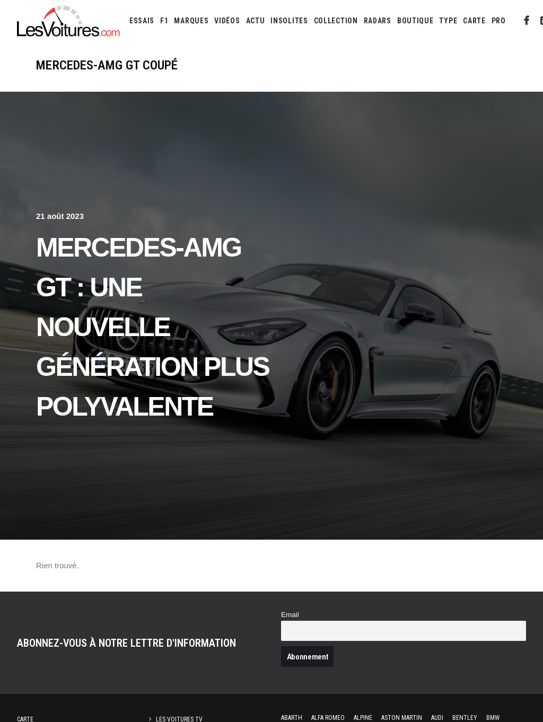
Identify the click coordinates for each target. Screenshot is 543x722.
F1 (164, 20)
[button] (527, 20)
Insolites (289, 20)
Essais (141, 20)
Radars (377, 20)
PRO (499, 20)
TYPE (448, 20)
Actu (255, 20)
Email (290, 615)
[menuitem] (141, 20)
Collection (336, 20)
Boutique (415, 20)
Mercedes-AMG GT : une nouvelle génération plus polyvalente (152, 327)
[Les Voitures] (68, 21)
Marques (191, 20)
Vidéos (227, 20)
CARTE (474, 20)
